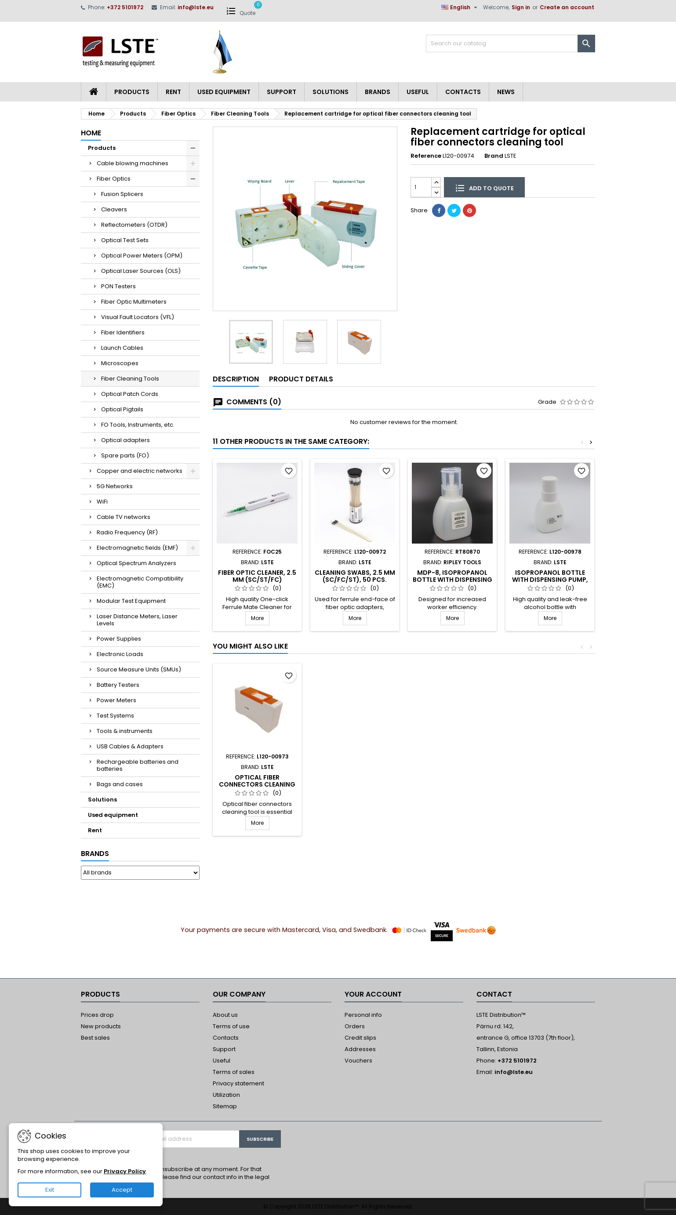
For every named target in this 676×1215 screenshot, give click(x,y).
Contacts (463, 91)
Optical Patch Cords (129, 394)
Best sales (95, 1038)
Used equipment (224, 91)
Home (91, 133)
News (506, 91)
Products (131, 91)
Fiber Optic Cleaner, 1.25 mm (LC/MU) (355, 781)
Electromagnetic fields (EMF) (137, 548)
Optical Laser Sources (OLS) (141, 271)
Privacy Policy (125, 1171)
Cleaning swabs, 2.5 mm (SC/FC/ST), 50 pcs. (355, 576)
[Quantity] (421, 187)
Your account (373, 994)
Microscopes (119, 363)
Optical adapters (125, 440)
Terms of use (231, 1026)
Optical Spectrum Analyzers (136, 563)
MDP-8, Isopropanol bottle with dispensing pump (452, 579)
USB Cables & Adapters (130, 746)
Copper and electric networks (139, 471)
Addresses (360, 1049)
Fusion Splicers (122, 194)
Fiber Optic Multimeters (134, 301)
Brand (493, 156)
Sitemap (225, 1106)
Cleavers (114, 209)
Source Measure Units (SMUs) (139, 669)
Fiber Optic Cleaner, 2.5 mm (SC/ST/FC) (257, 576)
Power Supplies (119, 639)
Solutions (331, 91)
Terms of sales (233, 1072)
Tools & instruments (125, 731)
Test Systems (115, 715)
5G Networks (115, 486)
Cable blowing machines (132, 163)
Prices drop (97, 1015)
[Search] (510, 43)
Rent (173, 91)
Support (281, 91)
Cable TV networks (123, 517)
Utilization (226, 1095)
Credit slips (360, 1038)
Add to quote (484, 187)
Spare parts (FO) (125, 455)
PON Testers (118, 286)
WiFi (102, 501)
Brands (377, 91)
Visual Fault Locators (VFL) (137, 317)
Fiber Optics (114, 178)
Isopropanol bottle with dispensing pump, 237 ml (550, 579)
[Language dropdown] (460, 7)
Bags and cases (120, 784)
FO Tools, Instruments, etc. (137, 425)
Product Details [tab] (301, 379)
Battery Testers (118, 685)
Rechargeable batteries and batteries (137, 765)
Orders (355, 1026)
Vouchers (358, 1060)
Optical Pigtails (122, 409)
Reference (426, 156)
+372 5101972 (125, 7)
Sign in (521, 7)
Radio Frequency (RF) (127, 532)
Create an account (567, 7)
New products (101, 1026)
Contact (494, 994)
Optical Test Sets (125, 240)
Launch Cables (122, 348)
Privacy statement (238, 1083)
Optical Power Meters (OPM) (141, 255)
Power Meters (116, 700)
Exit (49, 1190)
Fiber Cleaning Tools (130, 378)
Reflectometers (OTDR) (134, 225)
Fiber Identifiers (123, 332)
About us (225, 1015)
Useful (418, 91)
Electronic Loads (120, 654)
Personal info (363, 1015)
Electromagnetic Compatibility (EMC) (140, 582)
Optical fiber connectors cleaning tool (452, 784)
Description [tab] (236, 379)
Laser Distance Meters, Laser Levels (137, 619)
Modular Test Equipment (131, 601)
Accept (122, 1190)
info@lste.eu (196, 7)
